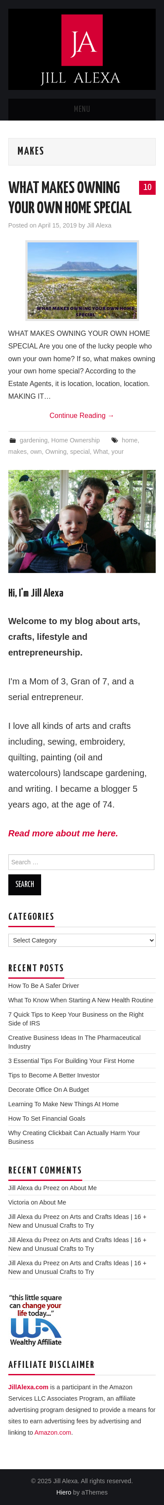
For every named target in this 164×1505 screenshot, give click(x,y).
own (36, 451)
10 (147, 187)
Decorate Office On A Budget (48, 1089)
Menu (82, 110)
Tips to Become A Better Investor (54, 1075)
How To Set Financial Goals (47, 1118)
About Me (83, 1187)
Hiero (63, 1492)
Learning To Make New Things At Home (63, 1104)
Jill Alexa (99, 225)
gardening (34, 440)
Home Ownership (75, 440)
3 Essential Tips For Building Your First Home (71, 1060)
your (118, 451)
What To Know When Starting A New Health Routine (81, 1000)
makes (17, 451)
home (129, 440)
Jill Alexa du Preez (34, 1187)
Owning (56, 451)
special (80, 451)
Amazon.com (53, 1432)
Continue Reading (82, 415)
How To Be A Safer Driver (43, 985)
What (100, 451)
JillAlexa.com (28, 1387)
